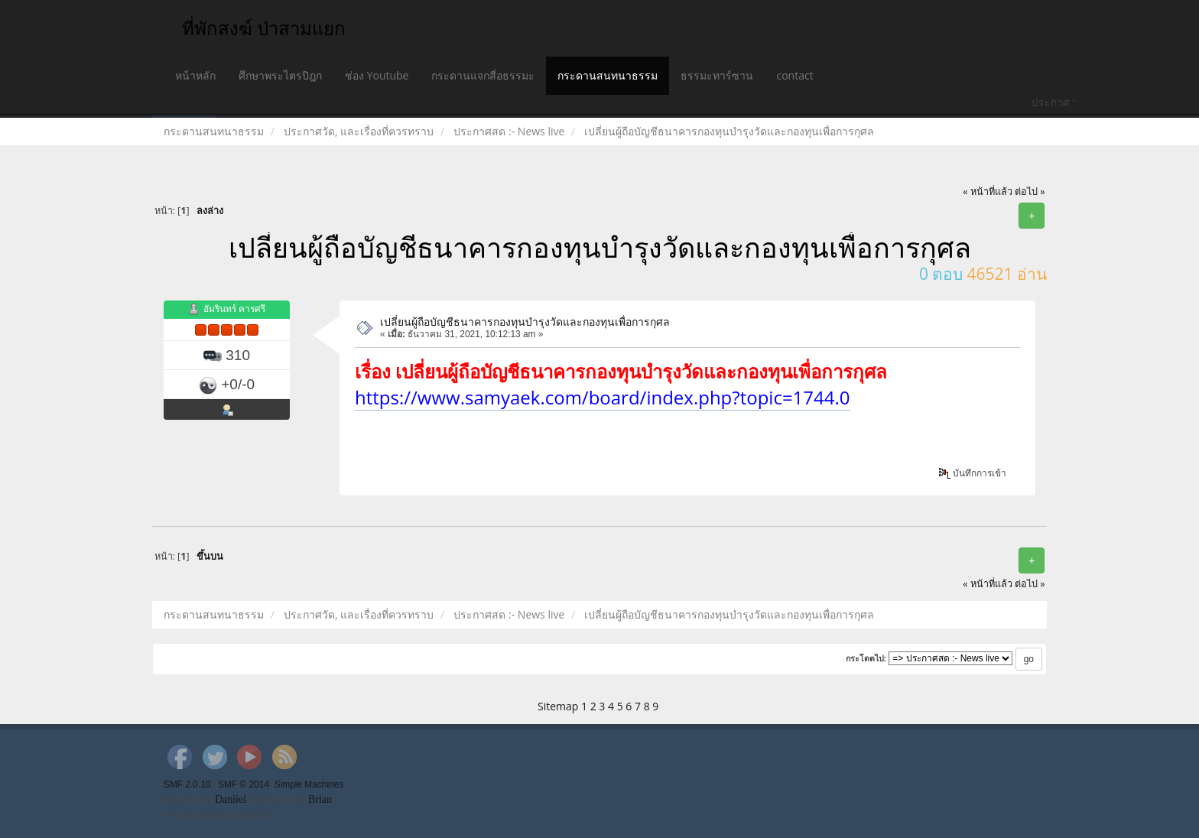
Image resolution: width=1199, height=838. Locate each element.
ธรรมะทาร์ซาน (717, 75)
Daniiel (230, 799)
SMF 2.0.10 (187, 784)
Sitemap (558, 706)
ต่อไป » (1030, 191)
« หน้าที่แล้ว (987, 191)
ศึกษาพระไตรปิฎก (280, 75)
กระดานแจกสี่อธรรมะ (483, 75)
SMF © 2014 (243, 784)
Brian (320, 799)
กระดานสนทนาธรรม (607, 75)
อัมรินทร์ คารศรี (234, 309)
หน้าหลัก (195, 75)
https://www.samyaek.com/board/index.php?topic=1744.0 (602, 397)
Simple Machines (309, 784)
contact (794, 75)
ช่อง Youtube (376, 75)
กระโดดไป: (866, 658)
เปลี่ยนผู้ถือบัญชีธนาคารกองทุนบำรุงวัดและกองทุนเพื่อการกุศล (525, 321)
